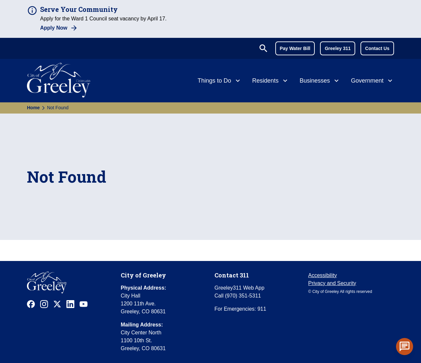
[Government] (372, 81)
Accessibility (322, 275)
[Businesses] (320, 81)
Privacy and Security (332, 283)
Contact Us (377, 48)
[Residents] (270, 81)
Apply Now (53, 28)
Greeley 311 (338, 48)
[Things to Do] (220, 81)
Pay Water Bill (295, 48)
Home (33, 107)
